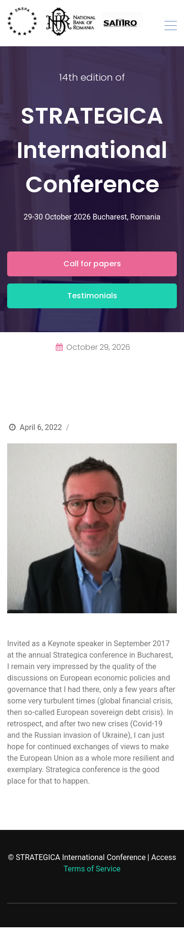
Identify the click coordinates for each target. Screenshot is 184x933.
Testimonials (92, 295)
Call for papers (92, 263)
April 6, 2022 (41, 427)
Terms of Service (92, 868)
